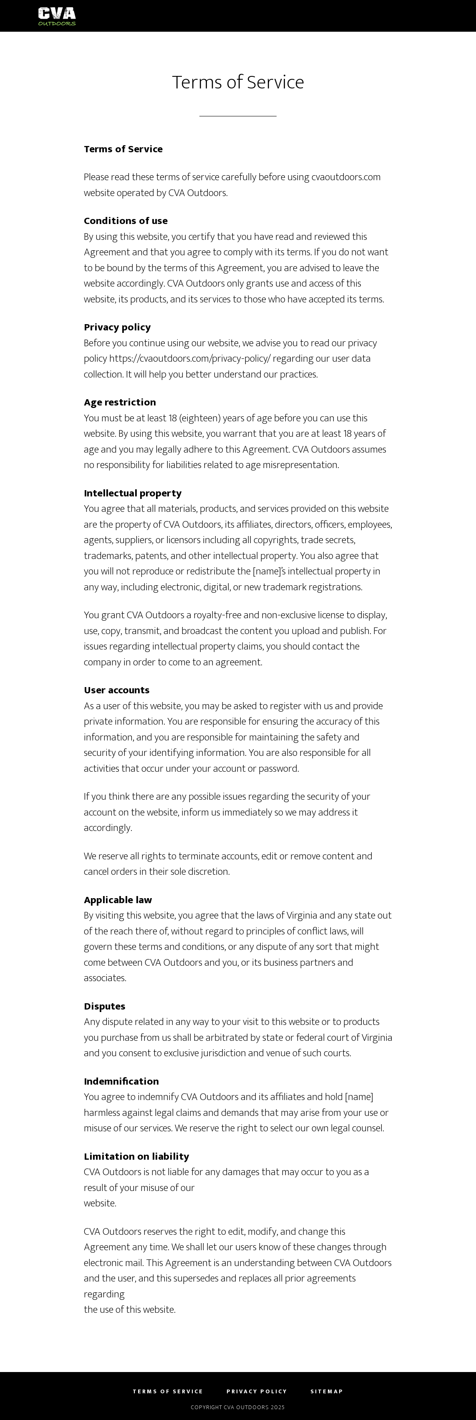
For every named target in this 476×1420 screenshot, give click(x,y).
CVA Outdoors (113, 16)
